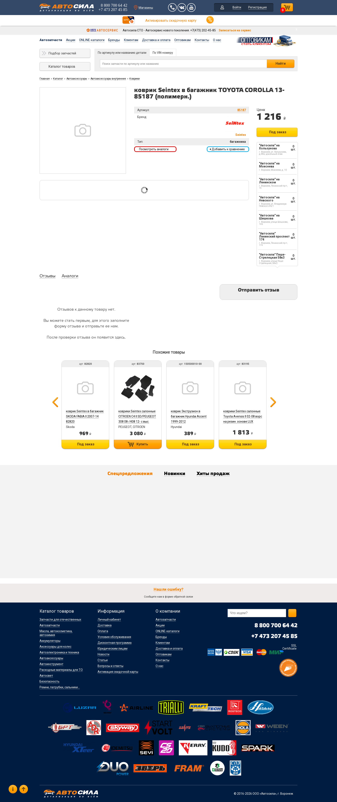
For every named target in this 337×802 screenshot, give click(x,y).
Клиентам (131, 40)
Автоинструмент (51, 664)
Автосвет (46, 675)
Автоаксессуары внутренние (108, 78)
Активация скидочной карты (118, 671)
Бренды (114, 40)
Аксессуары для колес (55, 646)
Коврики (134, 78)
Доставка (105, 625)
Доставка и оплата (156, 40)
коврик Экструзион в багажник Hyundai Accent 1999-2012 (189, 416)
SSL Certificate (289, 647)
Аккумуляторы (50, 641)
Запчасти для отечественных (60, 619)
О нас (217, 40)
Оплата (103, 631)
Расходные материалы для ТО (61, 670)
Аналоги (70, 276)
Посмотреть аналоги (153, 149)
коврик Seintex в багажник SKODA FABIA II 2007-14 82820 (85, 416)
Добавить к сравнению (227, 149)
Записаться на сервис (235, 30)
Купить (142, 444)
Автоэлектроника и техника (59, 652)
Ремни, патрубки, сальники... (60, 687)
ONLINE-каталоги (91, 40)
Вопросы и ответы (110, 666)
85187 (241, 110)
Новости (103, 654)
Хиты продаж (213, 474)
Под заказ (277, 132)
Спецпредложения (130, 474)
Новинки (174, 474)
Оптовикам (182, 40)
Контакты (202, 40)
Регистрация (257, 7)
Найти (281, 63)
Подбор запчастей (62, 53)
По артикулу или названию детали (122, 52)
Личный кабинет (109, 619)
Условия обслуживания (114, 637)
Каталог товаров (61, 66)
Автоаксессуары (76, 78)
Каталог (58, 78)
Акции (70, 40)
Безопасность (50, 681)
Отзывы (47, 276)
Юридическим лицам (112, 648)
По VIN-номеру (163, 52)
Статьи (103, 660)
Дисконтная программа (115, 642)
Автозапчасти (51, 40)
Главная (45, 78)
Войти (237, 7)
